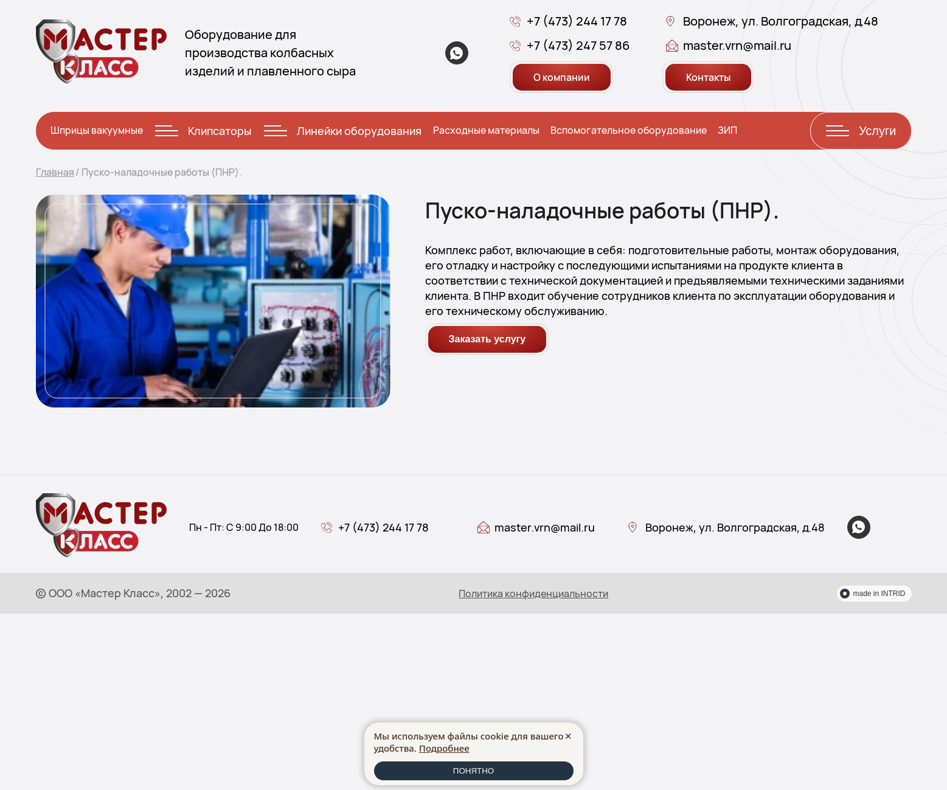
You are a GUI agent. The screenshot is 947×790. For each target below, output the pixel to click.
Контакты (708, 77)
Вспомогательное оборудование (628, 130)
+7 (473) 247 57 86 (578, 45)
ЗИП (727, 130)
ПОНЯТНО (473, 770)
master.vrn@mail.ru (737, 45)
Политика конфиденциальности (533, 593)
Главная (55, 172)
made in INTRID (879, 593)
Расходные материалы (486, 130)
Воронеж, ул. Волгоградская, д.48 (780, 21)
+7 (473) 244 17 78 (577, 21)
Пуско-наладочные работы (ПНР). (161, 172)
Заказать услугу (487, 339)
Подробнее (444, 748)
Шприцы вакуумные (96, 130)
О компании (561, 77)
